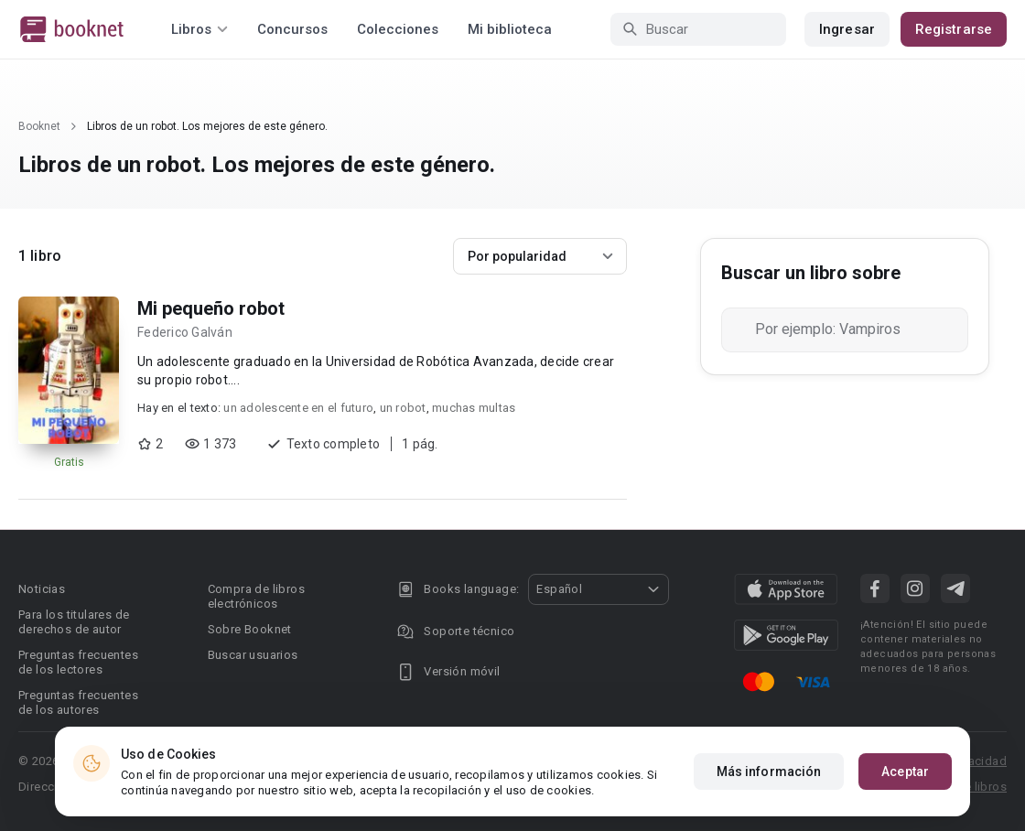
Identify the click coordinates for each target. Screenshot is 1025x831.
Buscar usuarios (253, 655)
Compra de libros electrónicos (256, 596)
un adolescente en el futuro (298, 408)
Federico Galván (184, 332)
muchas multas (473, 408)
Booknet (39, 126)
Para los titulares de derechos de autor (73, 622)
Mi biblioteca (510, 29)
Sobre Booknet (250, 629)
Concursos (292, 29)
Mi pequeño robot (211, 308)
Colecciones (397, 29)
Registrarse (953, 29)
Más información (769, 771)
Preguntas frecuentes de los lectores (78, 662)
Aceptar (905, 771)
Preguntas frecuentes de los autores (78, 702)
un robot (403, 408)
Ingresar (847, 29)
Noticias (41, 589)
